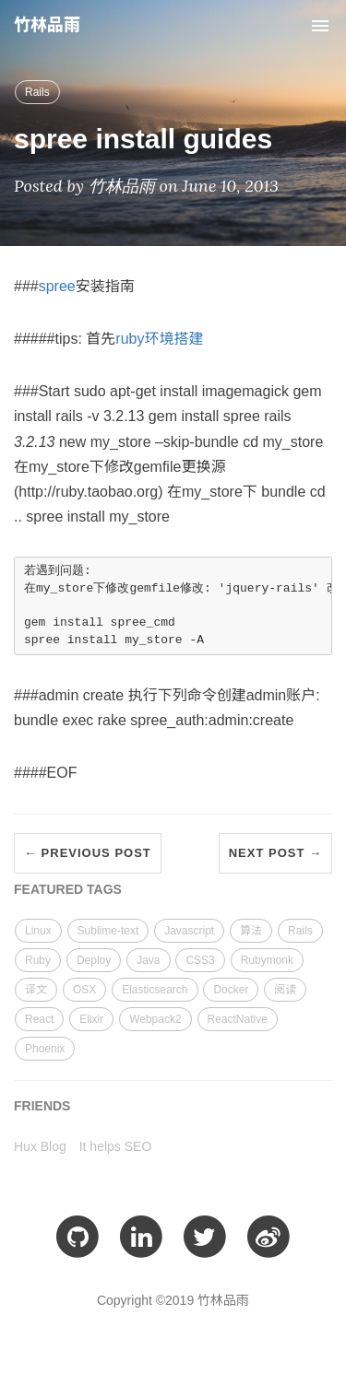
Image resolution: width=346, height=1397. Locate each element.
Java (148, 960)
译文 (36, 989)
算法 (251, 930)
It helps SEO (115, 1146)
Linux (38, 930)
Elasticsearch (154, 989)
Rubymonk (267, 960)
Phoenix (45, 1048)
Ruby (38, 960)
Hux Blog (40, 1146)
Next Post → (275, 853)
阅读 (285, 989)
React (39, 1019)
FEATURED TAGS (68, 889)
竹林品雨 (47, 25)
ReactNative (238, 1019)
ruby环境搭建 (159, 338)
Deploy (94, 960)
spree (57, 286)
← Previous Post (87, 853)
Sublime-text (108, 930)
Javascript (189, 930)
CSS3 (199, 960)
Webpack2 (155, 1019)
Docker (230, 989)
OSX (84, 989)
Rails (37, 92)
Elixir (91, 1019)
